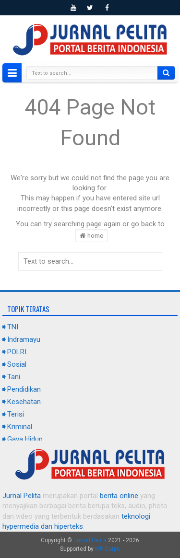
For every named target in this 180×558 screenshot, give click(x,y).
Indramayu (23, 339)
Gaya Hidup (25, 439)
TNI (12, 327)
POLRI (16, 352)
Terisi (15, 414)
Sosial (16, 364)
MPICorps (107, 549)
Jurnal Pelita (21, 495)
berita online (119, 495)
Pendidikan (24, 389)
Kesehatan (24, 401)
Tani (13, 376)
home (91, 235)
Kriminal (19, 426)
